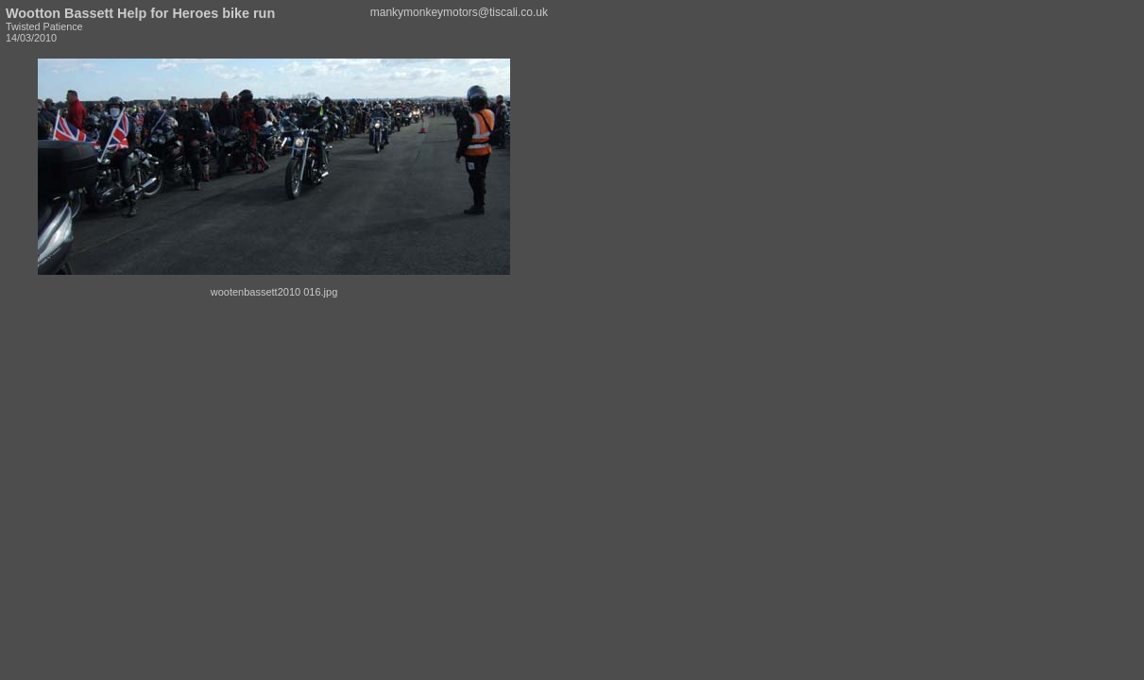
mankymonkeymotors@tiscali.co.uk (459, 12)
